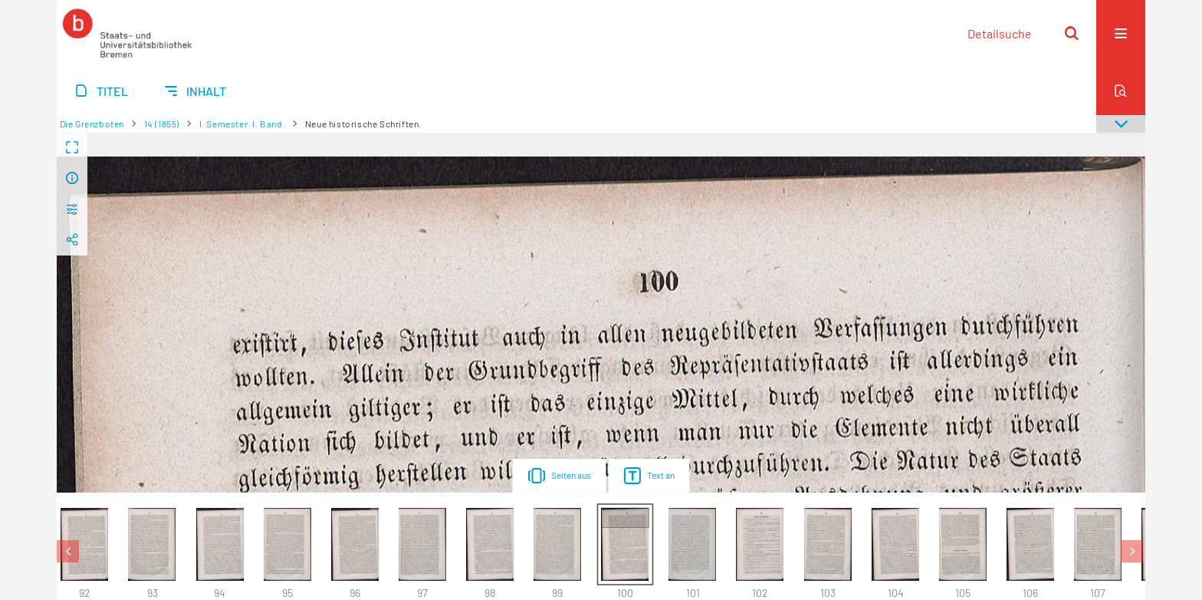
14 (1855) (161, 123)
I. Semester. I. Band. (242, 123)
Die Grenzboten (92, 123)
